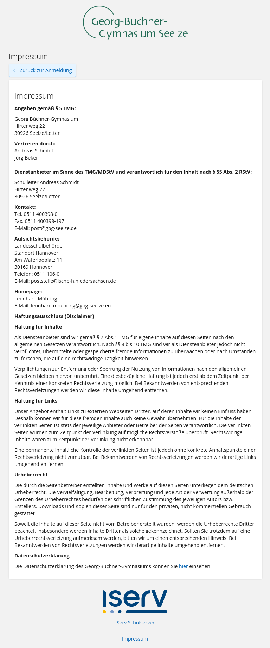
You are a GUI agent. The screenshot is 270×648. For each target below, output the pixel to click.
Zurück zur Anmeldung (42, 70)
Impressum (135, 638)
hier (183, 566)
